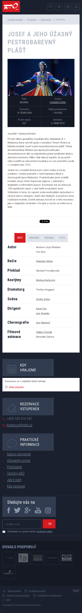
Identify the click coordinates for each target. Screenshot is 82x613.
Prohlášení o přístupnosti (50, 595)
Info (20, 237)
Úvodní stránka (15, 19)
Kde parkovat (16, 486)
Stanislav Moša (44, 261)
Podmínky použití (37, 591)
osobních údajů (44, 531)
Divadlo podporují (19, 547)
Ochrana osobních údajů (18, 595)
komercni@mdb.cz (19, 425)
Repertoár (46, 19)
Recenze (49, 237)
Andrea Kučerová (45, 280)
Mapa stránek (14, 591)
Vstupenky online (18, 460)
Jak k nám (14, 480)
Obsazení (34, 237)
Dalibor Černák (44, 332)
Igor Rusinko (43, 313)
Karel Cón (41, 308)
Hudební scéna (58, 102)
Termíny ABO (15, 473)
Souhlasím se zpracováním (28, 531)
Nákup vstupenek (19, 454)
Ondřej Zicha (43, 299)
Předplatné (14, 467)
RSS (8, 599)
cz (50, 6)
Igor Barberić (43, 322)
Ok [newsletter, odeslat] (50, 523)
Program (31, 19)
